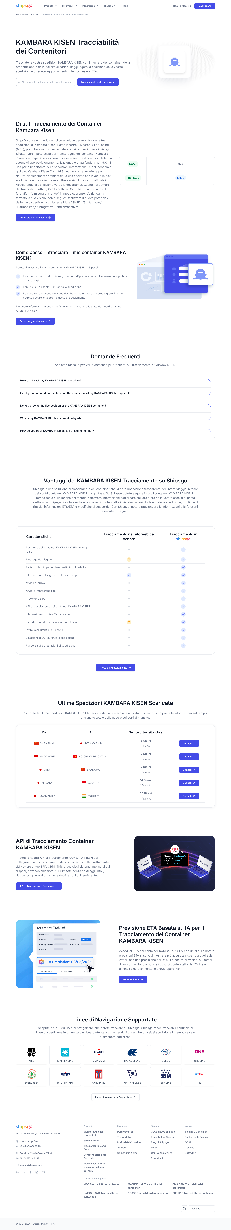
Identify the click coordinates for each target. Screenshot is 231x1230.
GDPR (188, 1142)
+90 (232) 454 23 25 (30, 1146)
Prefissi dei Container (129, 1142)
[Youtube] (43, 1172)
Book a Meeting (182, 6)
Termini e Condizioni (196, 1131)
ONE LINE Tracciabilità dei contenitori (193, 1193)
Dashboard (205, 5)
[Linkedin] (17, 1172)
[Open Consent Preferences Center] (184, 1208)
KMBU (180, 177)
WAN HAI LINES (132, 1082)
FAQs (154, 1147)
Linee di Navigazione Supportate (115, 1097)
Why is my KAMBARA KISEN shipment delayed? (50, 418)
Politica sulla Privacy (196, 1136)
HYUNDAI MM (65, 1082)
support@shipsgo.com (31, 1165)
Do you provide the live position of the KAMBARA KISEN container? (63, 405)
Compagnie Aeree (127, 1152)
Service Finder (91, 1140)
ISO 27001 (190, 1152)
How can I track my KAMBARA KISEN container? (50, 380)
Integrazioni (88, 5)
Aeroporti (122, 1147)
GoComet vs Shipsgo (163, 1131)
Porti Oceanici (125, 1131)
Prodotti (48, 5)
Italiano (201, 1208)
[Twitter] (23, 1172)
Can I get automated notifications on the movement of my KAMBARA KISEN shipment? (75, 393)
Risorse (108, 5)
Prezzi (125, 5)
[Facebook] (30, 1172)
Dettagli (189, 743)
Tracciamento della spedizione (98, 81)
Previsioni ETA (133, 979)
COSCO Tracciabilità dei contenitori (148, 1193)
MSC (31, 1060)
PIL (199, 1082)
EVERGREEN (32, 1082)
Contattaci (157, 1158)
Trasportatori (124, 1136)
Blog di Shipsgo (160, 1142)
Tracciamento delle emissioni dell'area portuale (94, 1167)
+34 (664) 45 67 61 (29, 1158)
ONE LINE (199, 1060)
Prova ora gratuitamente (35, 217)
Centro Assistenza (161, 1152)
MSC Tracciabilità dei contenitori (102, 1184)
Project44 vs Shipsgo (163, 1136)
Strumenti (67, 5)
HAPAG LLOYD (132, 1060)
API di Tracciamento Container (39, 886)
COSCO (166, 1060)
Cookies (189, 1147)
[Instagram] (36, 1172)
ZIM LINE (166, 1082)
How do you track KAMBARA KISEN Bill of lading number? (57, 430)
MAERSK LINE (65, 1060)
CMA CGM (99, 1060)
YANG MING (98, 1082)
